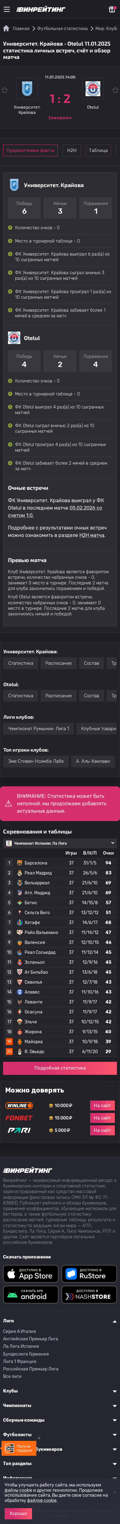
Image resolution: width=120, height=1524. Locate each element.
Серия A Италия (19, 1331)
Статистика (20, 663)
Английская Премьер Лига (30, 1339)
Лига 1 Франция (19, 1361)
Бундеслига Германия (26, 1354)
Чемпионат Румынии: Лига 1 (38, 728)
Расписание (59, 663)
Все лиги (12, 1376)
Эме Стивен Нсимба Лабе (36, 761)
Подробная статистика (60, 1068)
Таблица (98, 150)
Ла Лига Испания (21, 1346)
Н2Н (72, 150)
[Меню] (7, 9)
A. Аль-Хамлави (93, 761)
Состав (91, 663)
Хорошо (18, 1513)
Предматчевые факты (30, 150)
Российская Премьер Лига (30, 1369)
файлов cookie (42, 1500)
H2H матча (91, 535)
